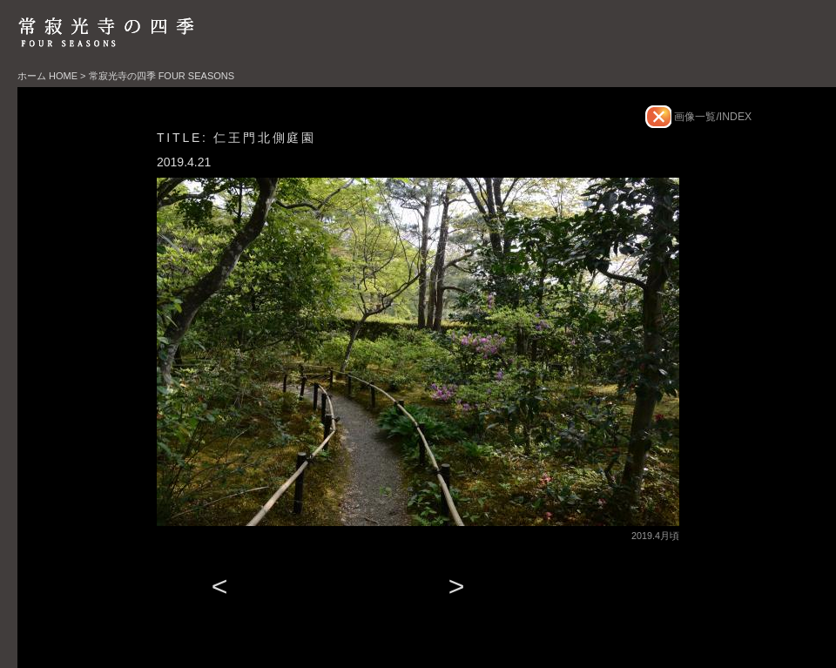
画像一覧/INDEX (711, 117)
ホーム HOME (47, 76)
